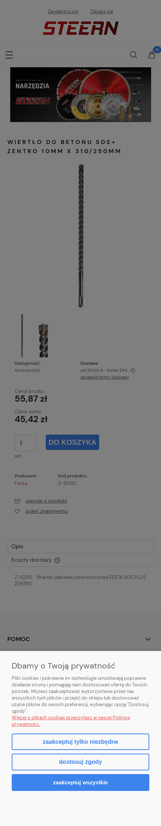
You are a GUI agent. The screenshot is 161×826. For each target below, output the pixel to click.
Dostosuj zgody (80, 762)
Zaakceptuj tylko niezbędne (80, 742)
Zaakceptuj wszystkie (80, 782)
